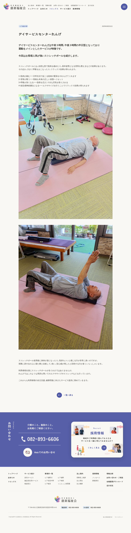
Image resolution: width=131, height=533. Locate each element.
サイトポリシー (119, 527)
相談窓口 (27, 494)
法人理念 (80, 491)
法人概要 (80, 494)
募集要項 (95, 491)
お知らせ (44, 9)
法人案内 (31, 5)
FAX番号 (86, 518)
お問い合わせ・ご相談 (61, 5)
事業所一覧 (40, 5)
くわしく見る (94, 458)
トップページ (33, 9)
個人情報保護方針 (107, 527)
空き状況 (91, 5)
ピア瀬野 (61, 488)
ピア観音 (48, 494)
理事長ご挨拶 (81, 488)
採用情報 (76, 9)
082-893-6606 (74, 518)
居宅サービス (29, 488)
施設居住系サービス (31, 491)
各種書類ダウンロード (78, 5)
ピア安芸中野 (49, 491)
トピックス (53, 9)
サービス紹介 (65, 9)
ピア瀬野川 (48, 488)
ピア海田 (61, 491)
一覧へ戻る (68, 395)
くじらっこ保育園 (64, 494)
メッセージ (96, 488)
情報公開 (48, 5)
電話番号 (64, 518)
